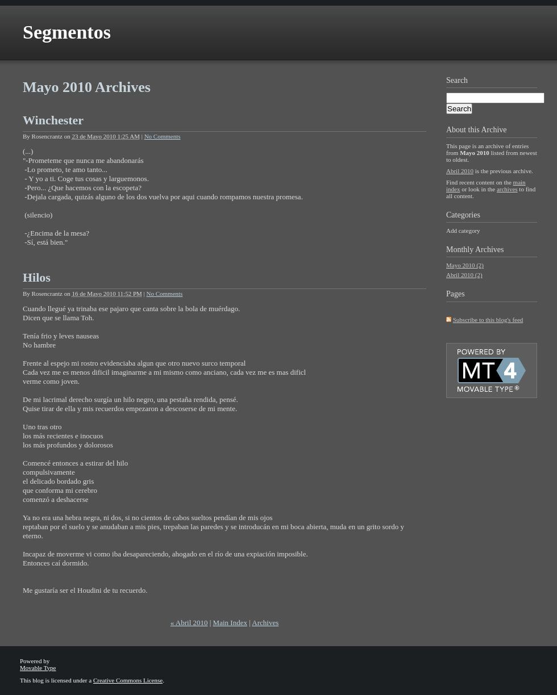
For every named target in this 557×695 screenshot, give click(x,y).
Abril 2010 (459, 171)
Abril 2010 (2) (464, 274)
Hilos (37, 277)
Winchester (53, 120)
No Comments (162, 136)
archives (507, 189)
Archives (265, 622)
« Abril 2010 (189, 622)
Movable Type (38, 667)
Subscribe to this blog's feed (488, 319)
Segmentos (67, 32)
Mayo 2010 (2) (465, 265)
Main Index (230, 622)
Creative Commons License (128, 680)
